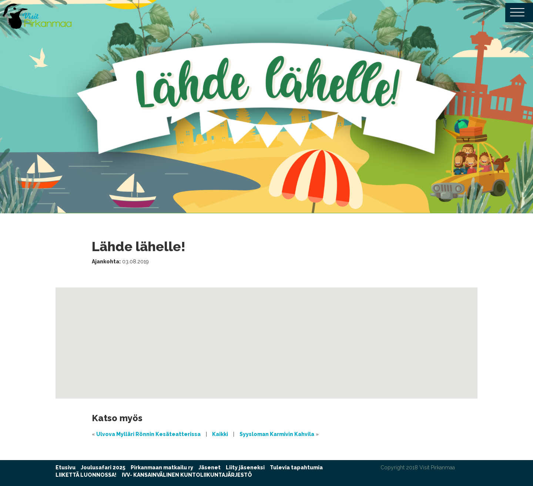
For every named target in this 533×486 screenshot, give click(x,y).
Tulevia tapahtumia (296, 467)
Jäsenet (209, 467)
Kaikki (220, 434)
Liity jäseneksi (245, 467)
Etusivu (66, 467)
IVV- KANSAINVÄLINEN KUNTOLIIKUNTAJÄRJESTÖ (187, 475)
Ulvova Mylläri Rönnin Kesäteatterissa (148, 434)
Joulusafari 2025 (103, 467)
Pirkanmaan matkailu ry (162, 467)
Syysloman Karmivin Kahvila (276, 434)
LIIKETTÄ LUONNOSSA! (86, 475)
